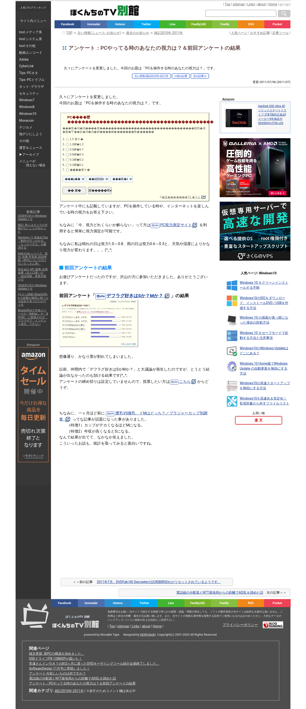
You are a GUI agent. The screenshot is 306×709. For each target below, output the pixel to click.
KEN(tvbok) (148, 634)
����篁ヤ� (80, 169)
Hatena (120, 24)
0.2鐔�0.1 (77, 165)
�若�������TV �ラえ (181, 197)
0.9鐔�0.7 (77, 149)
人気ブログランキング (33, 7)
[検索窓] (240, 13)
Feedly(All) (198, 24)
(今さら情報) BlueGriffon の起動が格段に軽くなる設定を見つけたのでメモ (33, 299)
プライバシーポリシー (240, 625)
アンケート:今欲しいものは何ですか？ (57, 673)
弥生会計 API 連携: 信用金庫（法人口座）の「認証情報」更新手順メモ (33, 274)
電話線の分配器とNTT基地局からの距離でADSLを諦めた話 (219, 592)
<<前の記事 (180, 75)
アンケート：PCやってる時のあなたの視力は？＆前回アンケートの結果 (82, 683)
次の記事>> (199, 75)
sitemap (239, 4)
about (261, 4)
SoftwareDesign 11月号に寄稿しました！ (59, 668)
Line (172, 24)
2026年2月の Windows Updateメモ (32, 287)
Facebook (67, 24)
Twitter (146, 24)
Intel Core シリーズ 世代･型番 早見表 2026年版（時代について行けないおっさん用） (33, 258)
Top (228, 4)
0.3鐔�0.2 (77, 159)
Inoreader (93, 24)
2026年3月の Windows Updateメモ (32, 217)
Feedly (224, 24)
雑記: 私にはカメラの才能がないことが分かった (33, 228)
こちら (185, 381)
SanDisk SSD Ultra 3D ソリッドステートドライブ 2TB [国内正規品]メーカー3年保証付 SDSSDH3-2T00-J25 (272, 114)
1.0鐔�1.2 (77, 144)
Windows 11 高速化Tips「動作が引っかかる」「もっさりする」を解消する (33, 242)
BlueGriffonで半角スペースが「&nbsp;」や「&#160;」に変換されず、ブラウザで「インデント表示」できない (33, 317)
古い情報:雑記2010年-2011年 (151, 75)
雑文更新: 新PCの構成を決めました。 (56, 653)
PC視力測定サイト (176, 225)
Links (251, 4)
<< (281, 4)
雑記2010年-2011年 (69, 691)
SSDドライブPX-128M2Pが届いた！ (55, 658)
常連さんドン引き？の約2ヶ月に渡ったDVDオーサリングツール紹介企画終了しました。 (94, 663)
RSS (251, 24)
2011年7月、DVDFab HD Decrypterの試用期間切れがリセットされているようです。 (159, 582)
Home (272, 4)
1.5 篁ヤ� (76, 139)
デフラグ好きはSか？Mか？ (135, 295)
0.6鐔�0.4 (77, 154)
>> (287, 4)
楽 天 (259, 420)
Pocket (277, 24)
